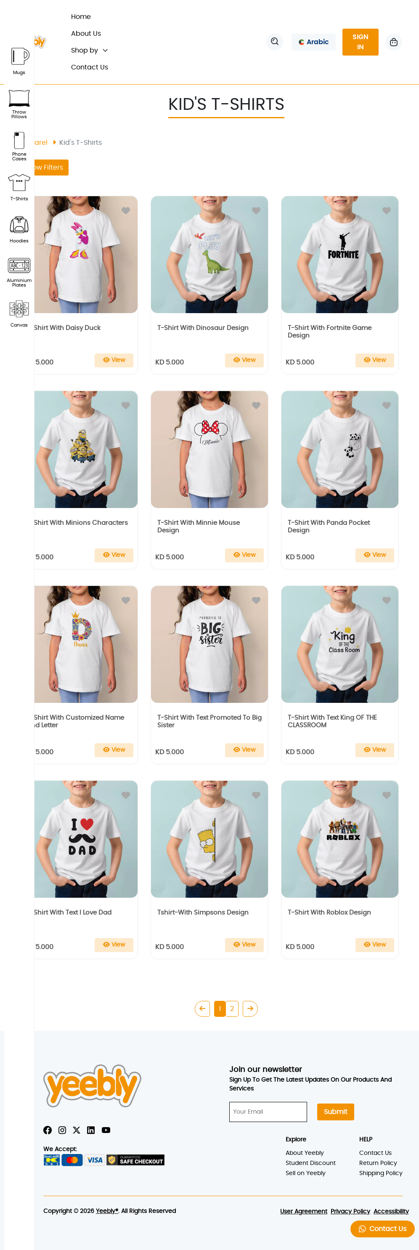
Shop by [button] (89, 50)
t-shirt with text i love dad (69, 913)
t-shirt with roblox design (329, 913)
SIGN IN (361, 42)
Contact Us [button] (382, 1229)
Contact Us (89, 67)
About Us (86, 33)
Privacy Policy (350, 1212)
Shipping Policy (381, 1173)
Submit (335, 1112)
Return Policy (378, 1163)
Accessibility (391, 1212)
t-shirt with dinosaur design (203, 328)
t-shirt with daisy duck (64, 328)
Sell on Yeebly (306, 1173)
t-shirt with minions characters (77, 523)
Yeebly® (107, 1211)
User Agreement (303, 1212)
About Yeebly (305, 1153)
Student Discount (311, 1163)
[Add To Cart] (114, 360)
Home (85, 15)
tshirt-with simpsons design (203, 913)
